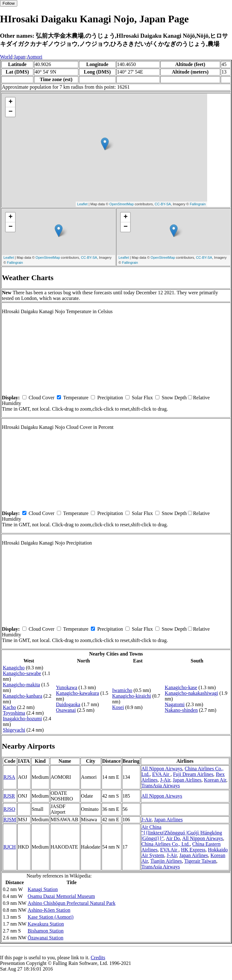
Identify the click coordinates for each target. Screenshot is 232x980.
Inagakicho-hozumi (22, 718)
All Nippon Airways (161, 768)
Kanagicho (14, 667)
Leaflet (82, 204)
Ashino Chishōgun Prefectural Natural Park (71, 903)
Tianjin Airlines (166, 861)
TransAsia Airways (160, 785)
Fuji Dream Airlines (193, 774)
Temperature (76, 397)
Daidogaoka (68, 704)
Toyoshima (14, 713)
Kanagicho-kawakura (77, 693)
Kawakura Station (46, 924)
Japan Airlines (187, 780)
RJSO (9, 809)
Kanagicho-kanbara (22, 696)
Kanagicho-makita (21, 684)
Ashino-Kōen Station (49, 910)
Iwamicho (122, 690)
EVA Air (161, 774)
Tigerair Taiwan (200, 861)
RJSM (9, 819)
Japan (19, 56)
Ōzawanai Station (45, 937)
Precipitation (110, 397)
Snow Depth (174, 397)
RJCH (9, 847)
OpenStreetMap (121, 204)
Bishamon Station (46, 930)
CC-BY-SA (163, 204)
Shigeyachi (14, 730)
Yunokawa (66, 687)
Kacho (9, 707)
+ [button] (10, 102)
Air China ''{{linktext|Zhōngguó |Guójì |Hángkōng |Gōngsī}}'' (181, 832)
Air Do (173, 838)
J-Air (165, 780)
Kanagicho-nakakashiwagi (191, 693)
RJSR (9, 796)
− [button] (10, 112)
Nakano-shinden (181, 710)
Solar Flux (142, 397)
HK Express (193, 849)
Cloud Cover (41, 397)
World (6, 56)
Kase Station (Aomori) (51, 917)
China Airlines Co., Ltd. (165, 844)
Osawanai (66, 710)
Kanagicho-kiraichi (131, 696)
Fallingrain (198, 204)
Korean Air (215, 780)
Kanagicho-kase (181, 687)
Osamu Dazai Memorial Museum (61, 896)
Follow (9, 3)
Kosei (118, 707)
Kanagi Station (43, 889)
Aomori (34, 56)
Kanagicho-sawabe (22, 673)
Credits (98, 957)
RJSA (9, 777)
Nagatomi (175, 704)
